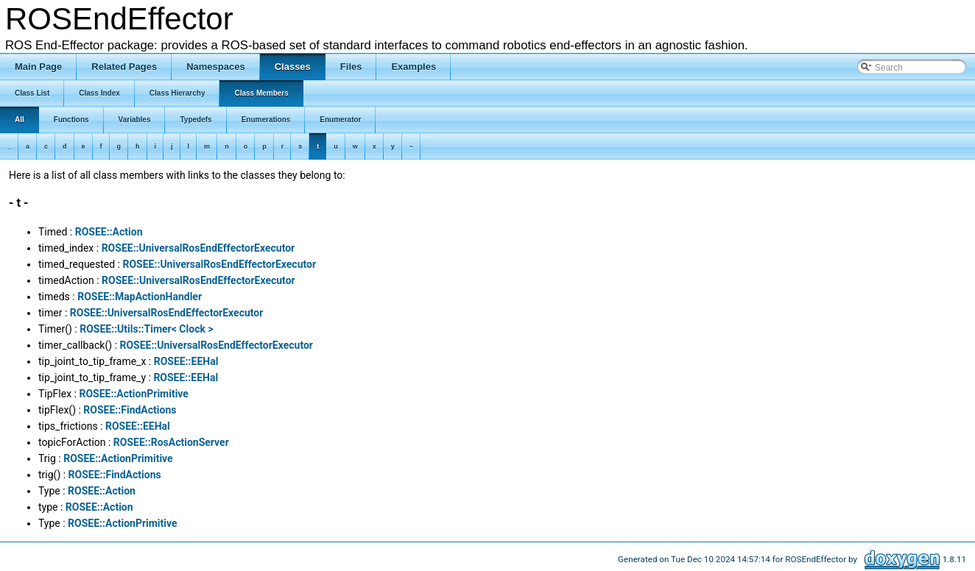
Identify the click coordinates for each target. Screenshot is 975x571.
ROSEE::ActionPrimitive (133, 394)
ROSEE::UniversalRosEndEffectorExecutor (198, 248)
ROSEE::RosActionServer (171, 442)
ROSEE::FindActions (129, 410)
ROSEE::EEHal (186, 361)
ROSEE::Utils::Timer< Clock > (146, 329)
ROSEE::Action (109, 232)
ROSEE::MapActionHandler (139, 296)
